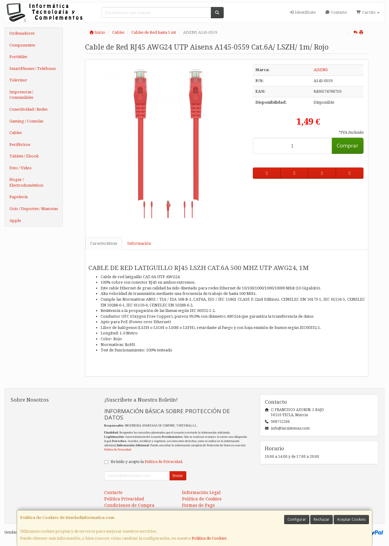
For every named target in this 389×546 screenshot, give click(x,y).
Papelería (18, 197)
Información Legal (201, 492)
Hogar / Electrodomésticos (26, 182)
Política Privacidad (124, 498)
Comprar (347, 145)
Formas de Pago (198, 505)
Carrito (368, 12)
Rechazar (321, 519)
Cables (15, 132)
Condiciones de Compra (129, 505)
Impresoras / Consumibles (21, 95)
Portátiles (18, 56)
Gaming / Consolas (26, 121)
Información (139, 243)
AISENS (321, 69)
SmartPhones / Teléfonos (32, 68)
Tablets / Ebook (24, 156)
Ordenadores (21, 33)
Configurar (296, 519)
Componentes (22, 45)
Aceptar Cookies (351, 519)
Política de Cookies (209, 538)
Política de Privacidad (117, 449)
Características (103, 243)
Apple (15, 220)
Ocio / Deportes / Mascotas (33, 208)
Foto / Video (20, 168)
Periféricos (19, 144)
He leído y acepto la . (147, 462)
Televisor (18, 80)
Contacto (336, 12)
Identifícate (302, 12)
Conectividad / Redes (28, 109)
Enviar (178, 475)
